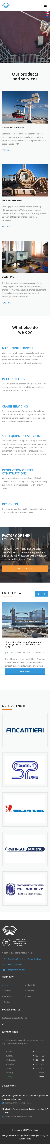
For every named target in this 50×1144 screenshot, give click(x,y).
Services (30, 991)
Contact (7, 1002)
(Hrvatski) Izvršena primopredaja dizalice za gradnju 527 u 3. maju (25, 1111)
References (8, 996)
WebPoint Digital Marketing (22, 1135)
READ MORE (6, 150)
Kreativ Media (25, 1139)
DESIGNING (10, 504)
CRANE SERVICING (15, 406)
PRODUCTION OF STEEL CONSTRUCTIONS (18, 471)
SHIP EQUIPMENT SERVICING (22, 436)
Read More (25, 671)
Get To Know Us (25, 568)
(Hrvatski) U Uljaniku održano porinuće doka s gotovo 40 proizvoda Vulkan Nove (25, 1097)
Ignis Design (41, 1135)
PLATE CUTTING (13, 379)
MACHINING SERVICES (17, 348)
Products (7, 991)
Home (6, 985)
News (29, 996)
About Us (31, 985)
